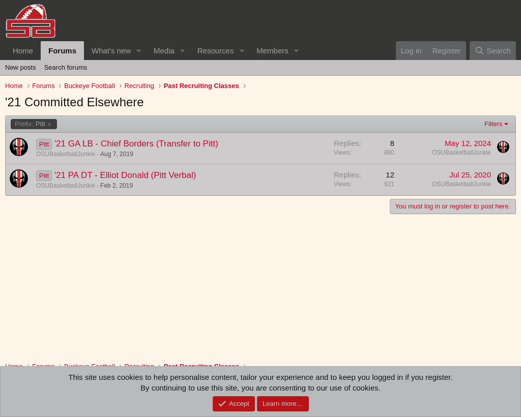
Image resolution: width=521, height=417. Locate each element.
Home (23, 50)
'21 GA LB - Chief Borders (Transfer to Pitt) (136, 143)
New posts (20, 67)
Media (164, 50)
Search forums (66, 67)
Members (272, 50)
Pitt (30, 124)
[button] (139, 50)
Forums (62, 50)
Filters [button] (493, 124)
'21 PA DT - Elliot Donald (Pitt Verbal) (125, 175)
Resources (215, 50)
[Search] (493, 50)
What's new (111, 50)
